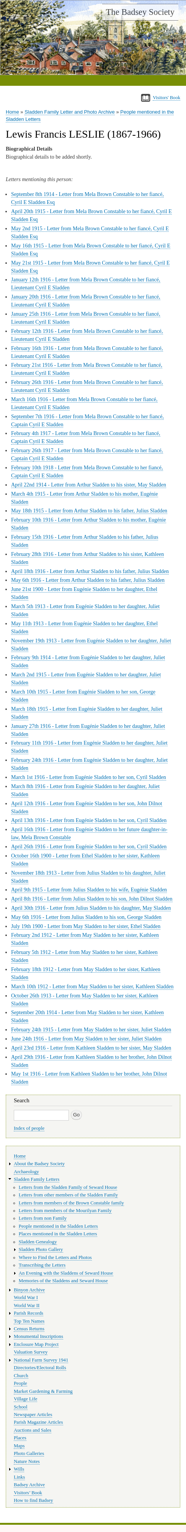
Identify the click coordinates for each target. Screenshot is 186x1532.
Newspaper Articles (33, 1414)
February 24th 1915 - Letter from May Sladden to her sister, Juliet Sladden (91, 1030)
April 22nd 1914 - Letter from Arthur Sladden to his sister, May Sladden (88, 485)
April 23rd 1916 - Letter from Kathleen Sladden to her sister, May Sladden (91, 1048)
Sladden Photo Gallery (41, 1249)
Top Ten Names (29, 1321)
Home (12, 112)
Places (20, 1437)
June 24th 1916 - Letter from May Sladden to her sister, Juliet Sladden (86, 1039)
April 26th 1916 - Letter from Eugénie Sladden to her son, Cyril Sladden (88, 847)
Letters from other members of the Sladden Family (68, 1195)
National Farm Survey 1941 (41, 1360)
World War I (26, 1297)
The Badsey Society (140, 12)
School (21, 1407)
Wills (19, 1469)
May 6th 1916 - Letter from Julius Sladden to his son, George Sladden (86, 917)
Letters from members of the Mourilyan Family (65, 1210)
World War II (26, 1305)
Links (19, 1477)
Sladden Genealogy (38, 1242)
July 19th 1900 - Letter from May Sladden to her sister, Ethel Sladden (85, 926)
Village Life (25, 1399)
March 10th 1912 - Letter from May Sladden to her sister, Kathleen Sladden (92, 986)
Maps (19, 1445)
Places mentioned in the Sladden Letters (58, 1234)
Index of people (29, 1128)
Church (21, 1375)
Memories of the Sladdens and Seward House (63, 1280)
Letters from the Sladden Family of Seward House (68, 1187)
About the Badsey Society (39, 1163)
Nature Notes (27, 1461)
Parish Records (28, 1313)
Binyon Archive (29, 1290)
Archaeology (26, 1171)
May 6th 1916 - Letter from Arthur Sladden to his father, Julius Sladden (88, 580)
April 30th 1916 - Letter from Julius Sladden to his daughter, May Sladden (91, 908)
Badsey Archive (29, 1484)
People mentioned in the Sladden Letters (58, 1226)
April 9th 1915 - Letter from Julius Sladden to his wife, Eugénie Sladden (89, 890)
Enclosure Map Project (36, 1344)
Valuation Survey (30, 1352)
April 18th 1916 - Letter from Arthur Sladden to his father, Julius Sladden (90, 571)
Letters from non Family (43, 1218)
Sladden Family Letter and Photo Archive (69, 112)
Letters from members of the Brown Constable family (71, 1203)
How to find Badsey (33, 1500)
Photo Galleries (29, 1453)
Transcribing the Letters (42, 1265)
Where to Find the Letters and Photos (55, 1257)
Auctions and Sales (32, 1430)
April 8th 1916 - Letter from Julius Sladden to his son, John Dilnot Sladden (92, 899)
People (20, 1383)
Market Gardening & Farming (43, 1391)
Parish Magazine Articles (38, 1422)
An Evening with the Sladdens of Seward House (66, 1273)
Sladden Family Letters (36, 1179)
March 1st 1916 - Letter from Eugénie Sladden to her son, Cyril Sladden (88, 777)
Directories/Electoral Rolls (40, 1367)
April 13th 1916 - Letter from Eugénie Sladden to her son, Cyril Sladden (88, 820)
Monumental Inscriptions (38, 1336)
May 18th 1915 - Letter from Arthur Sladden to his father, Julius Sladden (89, 511)
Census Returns (29, 1328)
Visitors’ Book (28, 1492)
